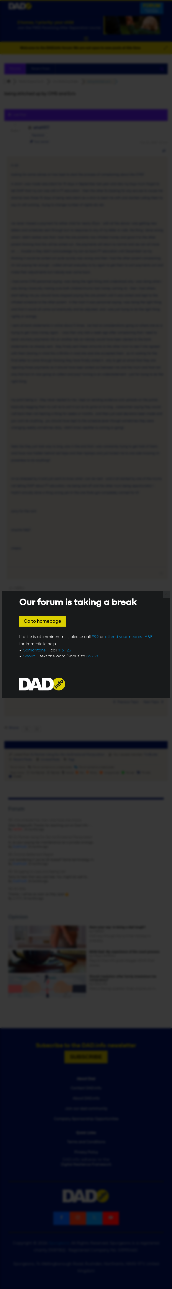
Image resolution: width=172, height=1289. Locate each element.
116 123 (64, 650)
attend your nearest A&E (129, 637)
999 (95, 637)
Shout (29, 656)
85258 (92, 656)
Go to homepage (42, 621)
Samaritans (34, 650)
